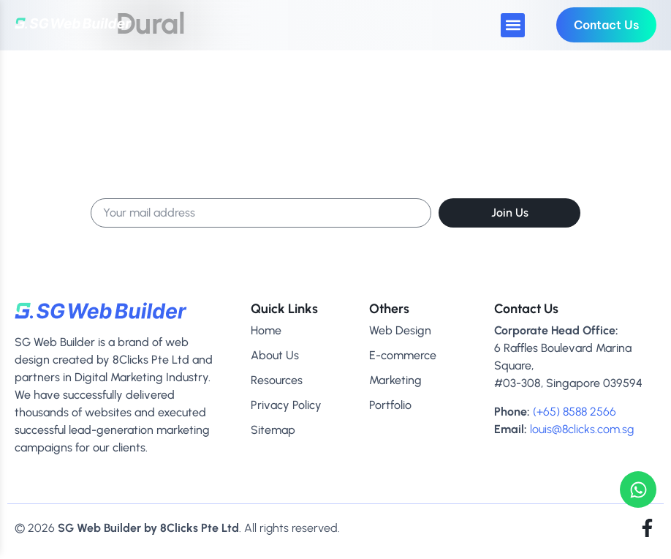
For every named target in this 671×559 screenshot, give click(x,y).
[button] (513, 25)
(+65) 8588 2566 (574, 412)
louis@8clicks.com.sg (582, 429)
